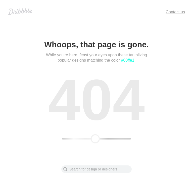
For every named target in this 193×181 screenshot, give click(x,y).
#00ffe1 (127, 60)
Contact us (175, 12)
